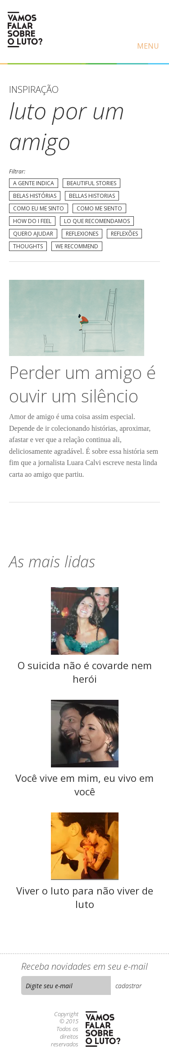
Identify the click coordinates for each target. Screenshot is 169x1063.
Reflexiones (82, 233)
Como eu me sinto (38, 208)
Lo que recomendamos (97, 221)
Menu (148, 46)
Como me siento (99, 208)
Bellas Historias (92, 196)
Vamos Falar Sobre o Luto (24, 29)
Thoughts (28, 246)
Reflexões (124, 233)
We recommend (76, 246)
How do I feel (32, 221)
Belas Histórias (34, 196)
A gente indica (33, 183)
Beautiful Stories (91, 183)
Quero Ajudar (33, 233)
